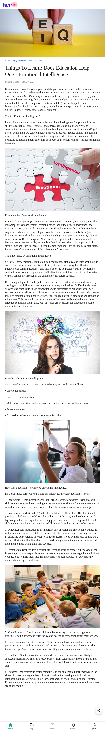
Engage (15, 61)
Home (7, 61)
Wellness (22, 61)
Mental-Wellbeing (34, 61)
